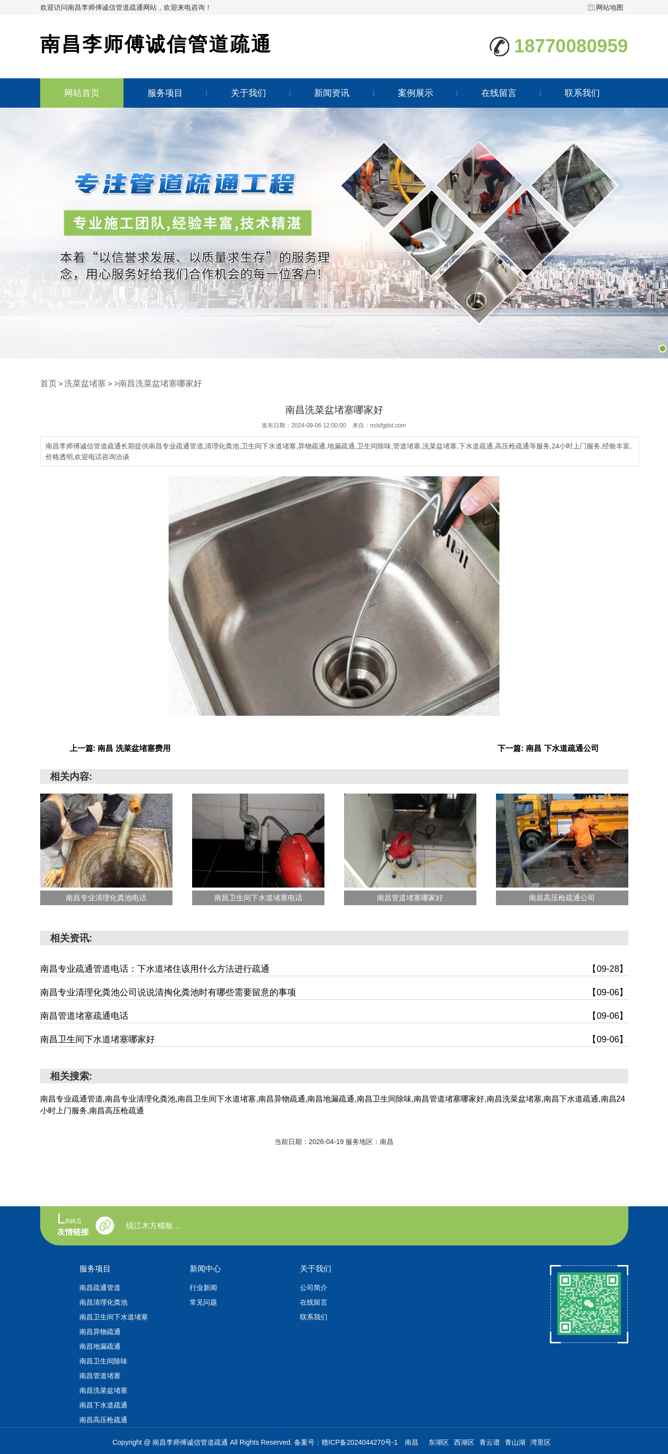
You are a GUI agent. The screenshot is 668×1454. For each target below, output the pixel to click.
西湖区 (464, 1441)
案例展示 (415, 93)
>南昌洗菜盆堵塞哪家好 (139, 383)
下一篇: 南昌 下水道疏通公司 (547, 747)
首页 (47, 383)
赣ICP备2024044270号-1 (360, 1441)
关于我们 (248, 93)
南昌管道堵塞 (100, 1374)
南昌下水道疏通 (103, 1403)
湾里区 (540, 1441)
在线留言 (498, 93)
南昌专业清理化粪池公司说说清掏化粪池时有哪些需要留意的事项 (334, 991)
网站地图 (609, 7)
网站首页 (81, 93)
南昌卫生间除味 (103, 1359)
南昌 (412, 1441)
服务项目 (165, 93)
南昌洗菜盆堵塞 (103, 1389)
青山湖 (515, 1441)
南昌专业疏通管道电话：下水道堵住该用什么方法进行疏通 (334, 967)
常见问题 (203, 1301)
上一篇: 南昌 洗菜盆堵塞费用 (120, 747)
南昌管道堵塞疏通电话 (334, 1014)
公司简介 (313, 1286)
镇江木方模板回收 (156, 1224)
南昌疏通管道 (100, 1286)
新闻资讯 (331, 93)
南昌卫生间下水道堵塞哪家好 (334, 1038)
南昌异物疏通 (100, 1330)
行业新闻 (203, 1286)
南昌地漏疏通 (100, 1345)
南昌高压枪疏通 (103, 1418)
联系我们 (581, 93)
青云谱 (489, 1441)
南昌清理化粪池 (103, 1301)
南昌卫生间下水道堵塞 (113, 1315)
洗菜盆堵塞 (78, 383)
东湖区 (438, 1441)
